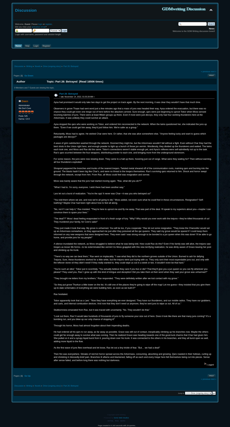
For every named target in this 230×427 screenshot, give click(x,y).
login (40, 24)
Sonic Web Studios (121, 418)
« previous (205, 71)
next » (213, 71)
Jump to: (181, 393)
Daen (25, 101)
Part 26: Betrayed (68, 94)
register (48, 24)
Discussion (26, 10)
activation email (38, 27)
